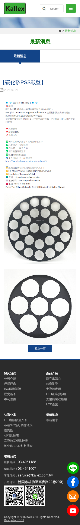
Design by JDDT (14, 520)
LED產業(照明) (56, 394)
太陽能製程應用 (56, 399)
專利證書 (10, 399)
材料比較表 (11, 435)
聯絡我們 (10, 456)
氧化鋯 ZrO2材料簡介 (18, 445)
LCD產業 (52, 404)
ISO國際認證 (12, 389)
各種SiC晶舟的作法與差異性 (18, 427)
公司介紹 (10, 378)
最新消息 (20, 56)
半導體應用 (53, 389)
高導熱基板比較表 (16, 440)
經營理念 (10, 383)
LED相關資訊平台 (16, 420)
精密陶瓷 (52, 383)
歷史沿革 (10, 394)
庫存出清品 (53, 378)
